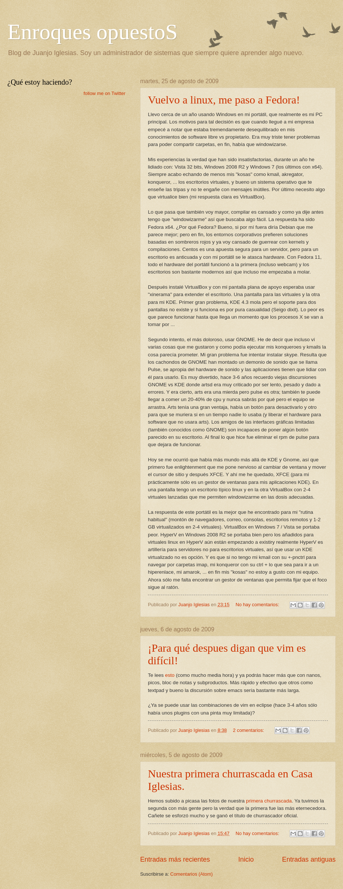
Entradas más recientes (175, 859)
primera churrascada (269, 801)
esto (170, 675)
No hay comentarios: (258, 604)
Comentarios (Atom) (191, 874)
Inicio (246, 859)
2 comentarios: (249, 730)
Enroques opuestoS (92, 32)
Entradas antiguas (309, 859)
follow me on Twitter (104, 93)
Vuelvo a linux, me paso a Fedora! (224, 100)
